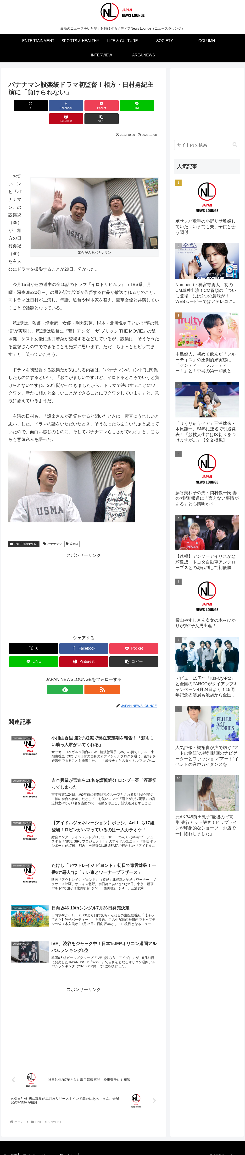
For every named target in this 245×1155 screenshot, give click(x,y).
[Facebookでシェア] (46, 105)
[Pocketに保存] (71, 105)
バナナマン (52, 530)
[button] (147, 105)
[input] (207, 145)
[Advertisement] (83, 140)
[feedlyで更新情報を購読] (78, 676)
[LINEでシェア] (96, 105)
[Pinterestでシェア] (122, 105)
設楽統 (72, 530)
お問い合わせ (71, 1148)
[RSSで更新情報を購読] (89, 676)
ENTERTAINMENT (24, 530)
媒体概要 (11, 1148)
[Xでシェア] (20, 105)
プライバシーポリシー (39, 1148)
